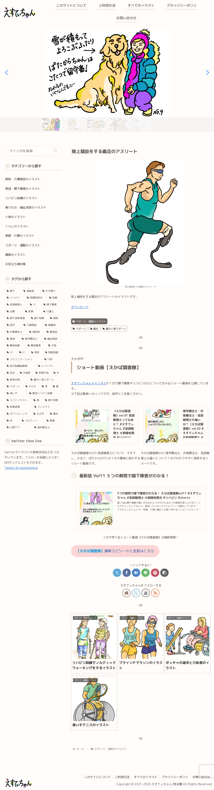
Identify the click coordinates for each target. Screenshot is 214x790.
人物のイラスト (15, 217)
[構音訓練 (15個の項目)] (15, 345)
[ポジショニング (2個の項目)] (18, 414)
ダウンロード (80, 307)
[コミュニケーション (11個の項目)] (23, 359)
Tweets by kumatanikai (21, 468)
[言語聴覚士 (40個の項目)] (16, 304)
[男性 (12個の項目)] (35, 352)
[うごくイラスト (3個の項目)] (18, 400)
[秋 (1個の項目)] (12, 421)
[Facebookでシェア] (126, 572)
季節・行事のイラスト (19, 236)
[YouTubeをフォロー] (145, 593)
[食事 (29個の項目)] (32, 311)
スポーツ (79, 328)
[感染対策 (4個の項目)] (16, 380)
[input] (33, 151)
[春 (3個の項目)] (37, 400)
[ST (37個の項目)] (34, 304)
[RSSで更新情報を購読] (155, 593)
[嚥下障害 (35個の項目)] (51, 304)
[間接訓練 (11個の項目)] (52, 352)
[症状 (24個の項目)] (12, 325)
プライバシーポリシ (175, 777)
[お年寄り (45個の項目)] (51, 291)
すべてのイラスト (145, 777)
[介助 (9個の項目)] (51, 359)
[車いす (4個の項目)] (15, 393)
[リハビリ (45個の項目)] (14, 298)
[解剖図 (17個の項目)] (53, 332)
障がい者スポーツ (114, 328)
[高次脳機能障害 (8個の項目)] (20, 366)
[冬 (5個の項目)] (56, 373)
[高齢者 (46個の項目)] (31, 291)
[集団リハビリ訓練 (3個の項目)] (44, 393)
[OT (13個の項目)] (10, 352)
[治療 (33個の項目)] (13, 311)
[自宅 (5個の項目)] (11, 373)
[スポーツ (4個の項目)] (14, 386)
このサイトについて (97, 777)
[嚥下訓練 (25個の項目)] (38, 318)
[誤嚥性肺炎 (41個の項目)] (35, 298)
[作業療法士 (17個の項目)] (15, 332)
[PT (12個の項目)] (22, 352)
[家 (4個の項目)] (45, 386)
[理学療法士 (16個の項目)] (30, 339)
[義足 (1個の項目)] (54, 414)
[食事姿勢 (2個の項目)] (18, 407)
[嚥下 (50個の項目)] (12, 291)
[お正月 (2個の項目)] (39, 414)
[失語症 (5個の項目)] (25, 373)
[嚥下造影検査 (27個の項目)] (16, 318)
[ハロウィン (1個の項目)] (32, 421)
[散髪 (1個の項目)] (53, 421)
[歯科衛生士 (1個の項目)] (46, 427)
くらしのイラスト (17, 226)
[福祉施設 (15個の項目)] (51, 339)
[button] (6, 72)
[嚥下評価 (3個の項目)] (52, 400)
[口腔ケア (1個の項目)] (18, 427)
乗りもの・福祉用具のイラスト (25, 207)
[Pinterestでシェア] (155, 572)
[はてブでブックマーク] (136, 572)
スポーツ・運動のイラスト (89, 321)
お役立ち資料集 (15, 264)
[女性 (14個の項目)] (53, 345)
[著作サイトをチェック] (126, 593)
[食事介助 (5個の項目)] (42, 373)
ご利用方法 (122, 777)
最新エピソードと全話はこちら (115, 550)
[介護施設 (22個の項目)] (32, 325)
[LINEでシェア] (145, 572)
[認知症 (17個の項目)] (35, 332)
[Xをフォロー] (136, 593)
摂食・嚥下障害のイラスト (22, 189)
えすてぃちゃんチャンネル (88, 383)
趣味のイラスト (15, 255)
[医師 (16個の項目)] (12, 339)
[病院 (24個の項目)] (54, 318)
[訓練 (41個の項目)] (54, 298)
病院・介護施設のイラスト (22, 179)
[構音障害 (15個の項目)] (36, 345)
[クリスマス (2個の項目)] (46, 407)
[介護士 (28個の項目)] (51, 311)
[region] (107, 80)
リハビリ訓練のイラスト (21, 198)
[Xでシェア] (117, 572)
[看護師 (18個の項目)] (52, 325)
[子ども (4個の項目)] (31, 386)
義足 (94, 328)
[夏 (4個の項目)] (56, 386)
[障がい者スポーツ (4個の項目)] (45, 380)
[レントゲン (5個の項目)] (48, 366)
